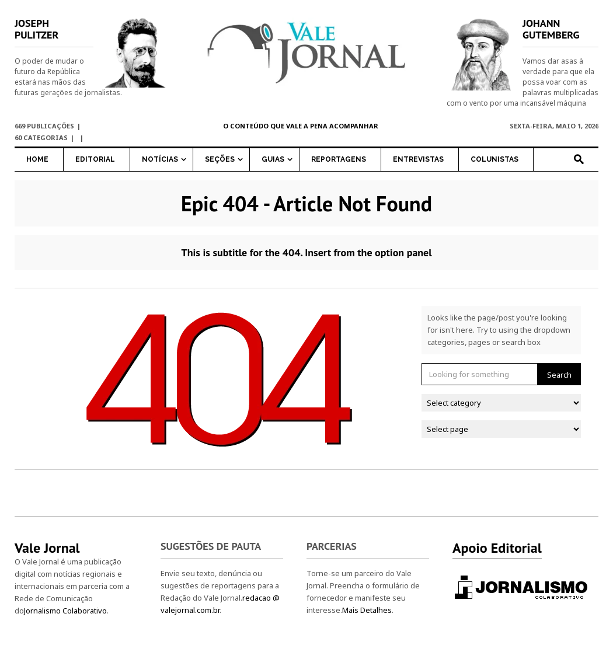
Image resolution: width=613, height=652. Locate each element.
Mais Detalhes (367, 610)
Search (559, 374)
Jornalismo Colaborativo (65, 610)
